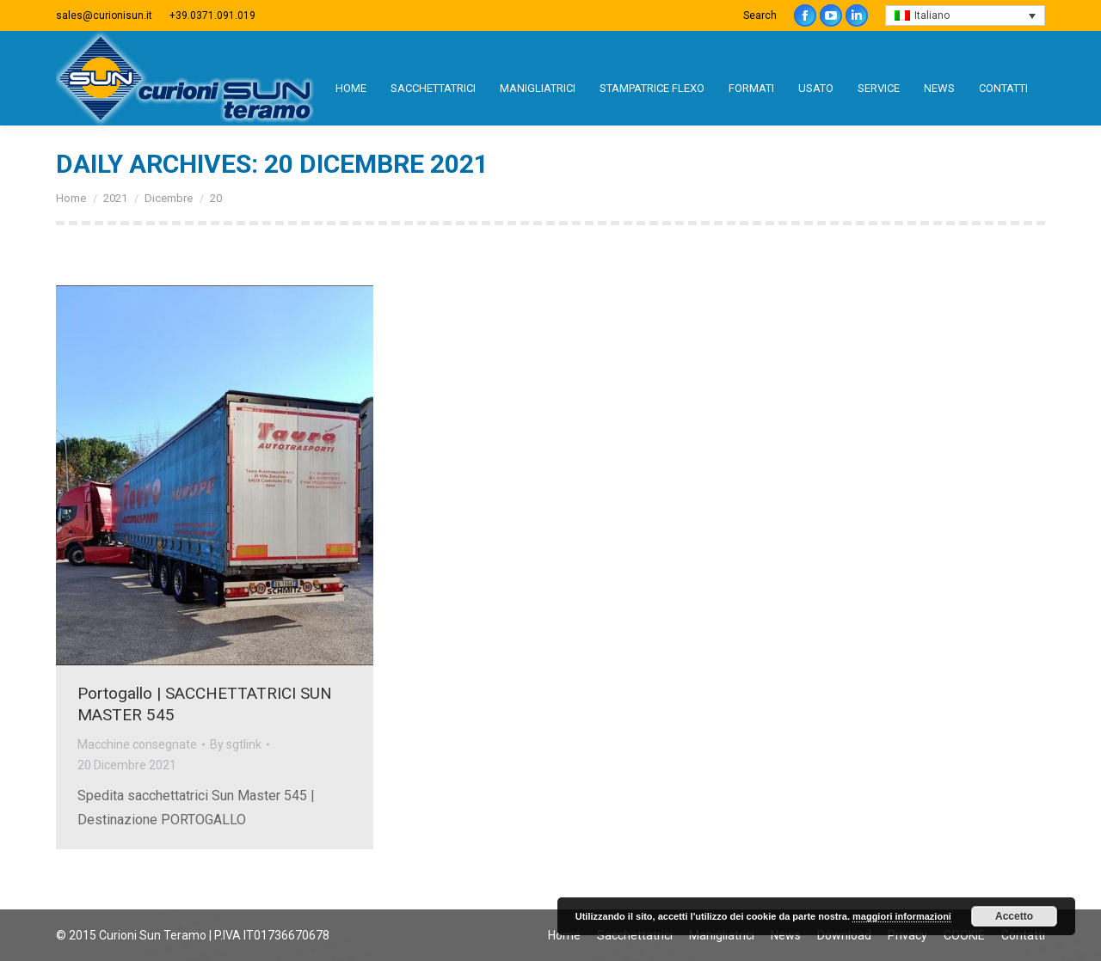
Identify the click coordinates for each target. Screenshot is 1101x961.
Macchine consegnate (137, 744)
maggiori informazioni (901, 916)
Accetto (1014, 916)
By (235, 744)
